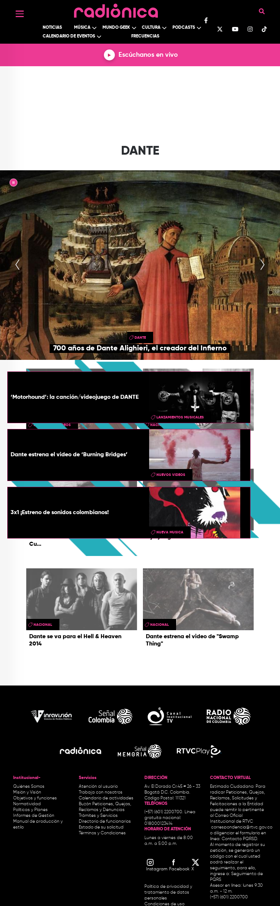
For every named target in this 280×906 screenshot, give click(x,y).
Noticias (52, 27)
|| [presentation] (13, 184)
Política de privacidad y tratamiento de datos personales (168, 893)
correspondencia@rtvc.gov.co (241, 827)
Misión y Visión (27, 792)
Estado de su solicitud (101, 827)
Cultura (151, 27)
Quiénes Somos (28, 786)
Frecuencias (145, 36)
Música (82, 27)
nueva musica (169, 532)
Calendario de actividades (106, 798)
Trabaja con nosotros (100, 792)
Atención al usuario (98, 786)
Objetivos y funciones (35, 798)
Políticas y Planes (30, 810)
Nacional (43, 625)
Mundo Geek (116, 27)
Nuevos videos (170, 475)
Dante (140, 337)
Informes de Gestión (33, 816)
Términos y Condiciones (102, 833)
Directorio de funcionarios (105, 821)
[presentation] (17, 265)
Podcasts (183, 27)
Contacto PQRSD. (240, 839)
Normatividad (27, 804)
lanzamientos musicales (180, 417)
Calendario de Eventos (69, 36)
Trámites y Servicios (98, 816)
